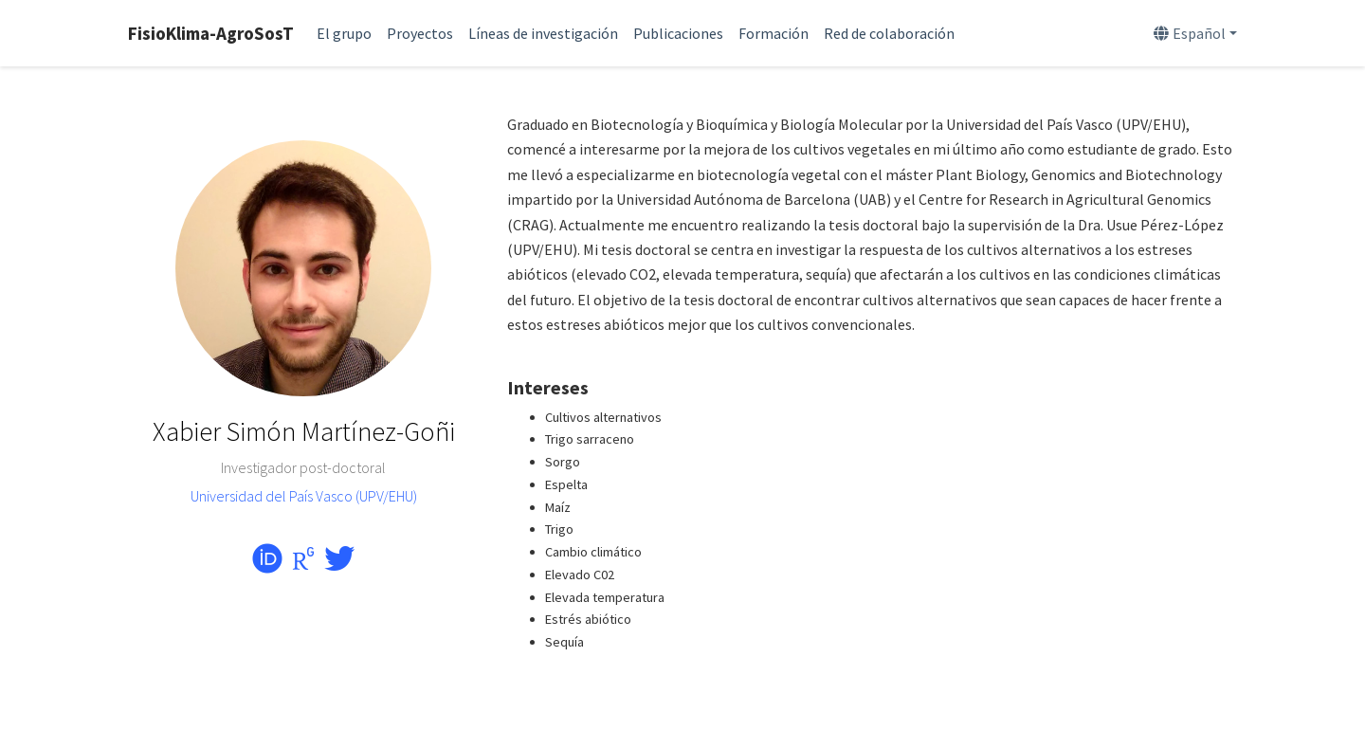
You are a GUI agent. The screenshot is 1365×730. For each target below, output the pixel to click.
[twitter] (339, 564)
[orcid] (267, 564)
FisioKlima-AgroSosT (211, 33)
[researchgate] (303, 564)
